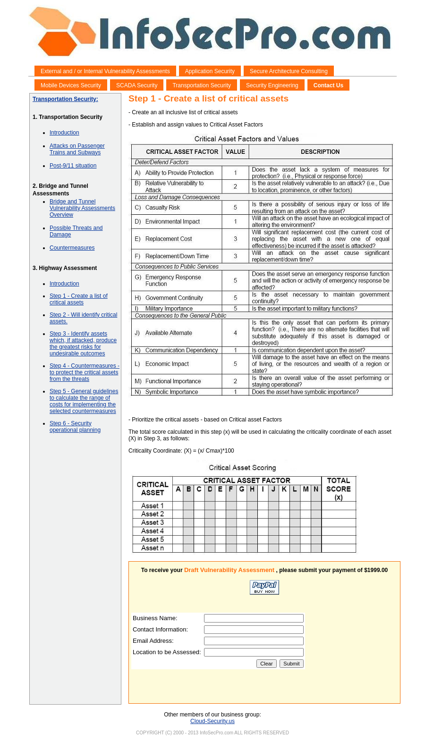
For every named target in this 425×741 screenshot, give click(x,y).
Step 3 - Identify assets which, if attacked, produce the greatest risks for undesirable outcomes (83, 343)
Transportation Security (201, 85)
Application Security (210, 71)
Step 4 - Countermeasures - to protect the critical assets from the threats (84, 372)
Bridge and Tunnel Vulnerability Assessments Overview (82, 208)
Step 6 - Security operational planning (75, 426)
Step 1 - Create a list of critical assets (79, 299)
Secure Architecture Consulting (289, 71)
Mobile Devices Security (71, 85)
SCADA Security (136, 85)
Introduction (64, 132)
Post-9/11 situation (73, 165)
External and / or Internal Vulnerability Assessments (105, 71)
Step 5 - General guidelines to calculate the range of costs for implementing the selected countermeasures (84, 401)
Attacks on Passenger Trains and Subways (77, 149)
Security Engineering (272, 85)
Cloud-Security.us (212, 721)
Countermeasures (72, 247)
